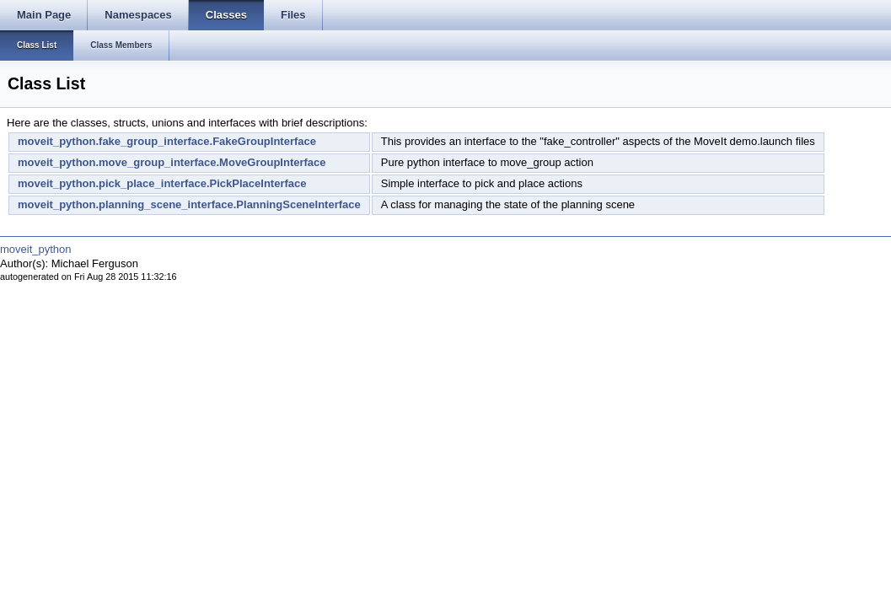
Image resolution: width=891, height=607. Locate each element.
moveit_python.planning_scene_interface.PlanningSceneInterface (189, 204)
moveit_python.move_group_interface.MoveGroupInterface (172, 162)
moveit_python (36, 249)
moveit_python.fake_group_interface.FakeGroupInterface (167, 141)
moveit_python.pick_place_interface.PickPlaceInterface (162, 183)
